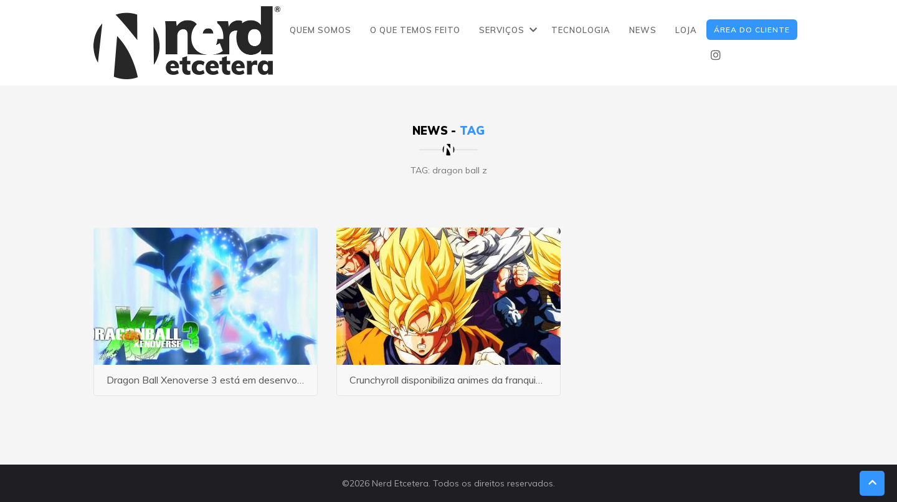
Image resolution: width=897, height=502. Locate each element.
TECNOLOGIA (580, 30)
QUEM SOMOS (320, 30)
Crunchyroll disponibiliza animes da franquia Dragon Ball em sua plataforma (515, 380)
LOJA (686, 30)
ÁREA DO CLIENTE (752, 29)
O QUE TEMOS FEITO (415, 30)
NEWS (643, 30)
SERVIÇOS (501, 30)
